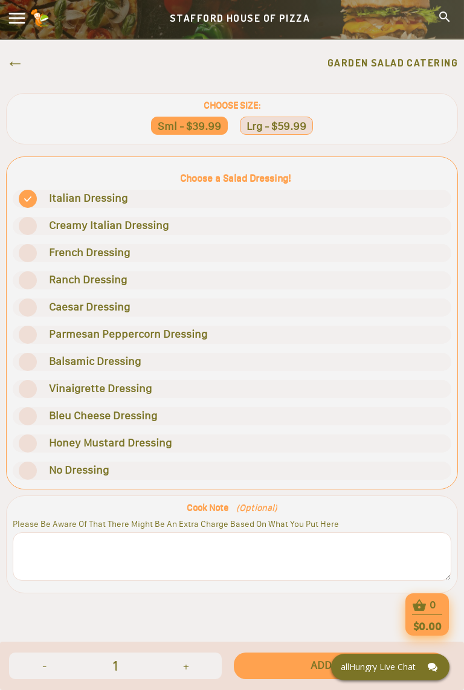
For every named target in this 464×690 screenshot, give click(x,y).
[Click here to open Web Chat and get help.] (390, 667)
